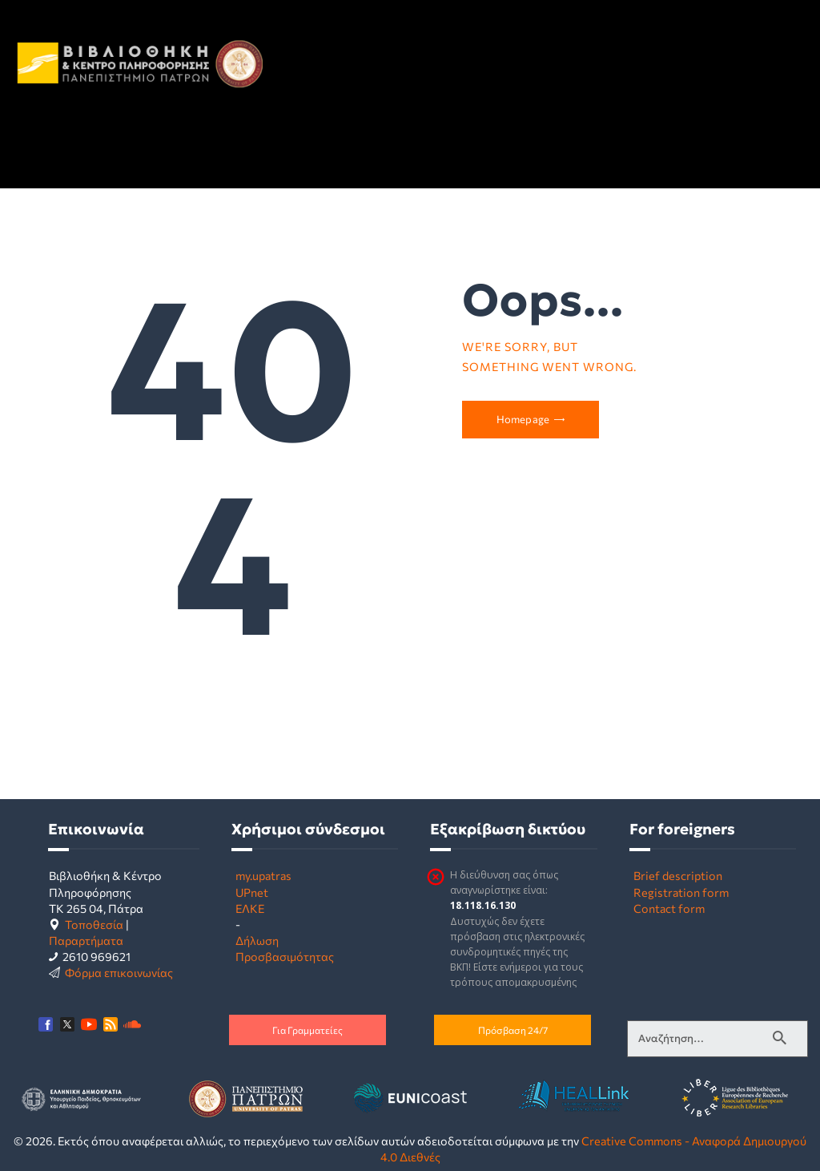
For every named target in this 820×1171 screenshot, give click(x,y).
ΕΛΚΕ (249, 908)
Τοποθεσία (94, 924)
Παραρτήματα (86, 940)
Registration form (681, 892)
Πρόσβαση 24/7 (513, 1030)
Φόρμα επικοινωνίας (119, 972)
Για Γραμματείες (307, 1030)
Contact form (669, 908)
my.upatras (263, 875)
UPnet (251, 892)
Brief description (677, 875)
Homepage (522, 419)
